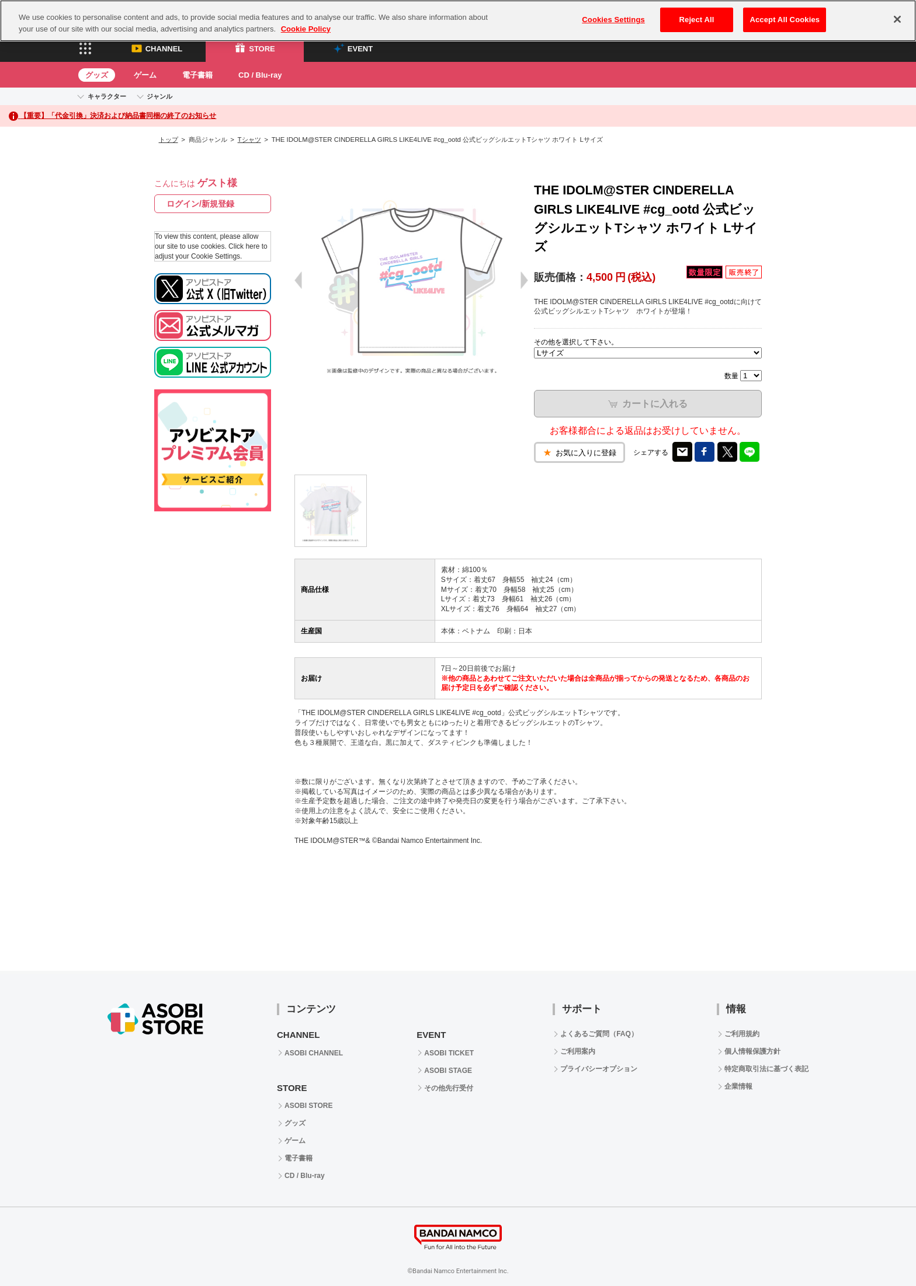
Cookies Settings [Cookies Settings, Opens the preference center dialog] (613, 19)
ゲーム (145, 75)
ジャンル (159, 96)
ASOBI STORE (308, 1106)
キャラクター (107, 96)
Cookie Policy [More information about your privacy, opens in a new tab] (306, 29)
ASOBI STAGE (448, 1071)
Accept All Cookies (785, 19)
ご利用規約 (741, 1034)
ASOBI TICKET (449, 1053)
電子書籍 (197, 75)
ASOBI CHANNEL (313, 1053)
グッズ (96, 75)
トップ (168, 139)
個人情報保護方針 (752, 1051)
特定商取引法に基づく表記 (766, 1069)
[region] (458, 20)
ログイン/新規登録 (200, 203)
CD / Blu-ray (260, 75)
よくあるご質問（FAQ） (599, 1034)
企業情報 (738, 1086)
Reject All (696, 19)
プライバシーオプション (598, 1069)
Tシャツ (249, 139)
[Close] (897, 19)
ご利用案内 (577, 1051)
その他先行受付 (448, 1088)
